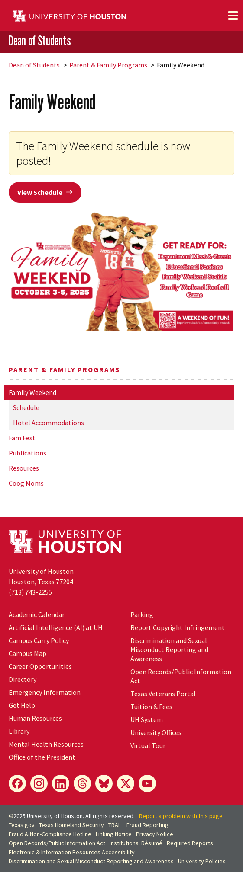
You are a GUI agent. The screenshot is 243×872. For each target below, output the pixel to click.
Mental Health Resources (46, 744)
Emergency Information (45, 692)
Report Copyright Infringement (177, 627)
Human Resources (35, 718)
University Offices (155, 732)
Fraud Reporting (147, 825)
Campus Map (27, 653)
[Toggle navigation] (233, 15)
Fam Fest (22, 437)
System (146, 719)
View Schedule (45, 192)
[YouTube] (147, 783)
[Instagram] (39, 783)
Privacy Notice (154, 834)
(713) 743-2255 (30, 592)
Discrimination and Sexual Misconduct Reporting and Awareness (169, 649)
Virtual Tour (147, 745)
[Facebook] (17, 783)
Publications (27, 453)
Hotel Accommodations (48, 422)
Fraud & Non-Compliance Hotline (50, 834)
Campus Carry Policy (39, 640)
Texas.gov (22, 825)
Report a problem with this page (181, 816)
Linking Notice (114, 834)
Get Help (22, 705)
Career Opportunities (40, 666)
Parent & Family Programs (108, 64)
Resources (24, 468)
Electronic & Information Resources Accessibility (72, 852)
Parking (141, 614)
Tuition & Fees (151, 706)
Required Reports (190, 843)
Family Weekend (32, 392)
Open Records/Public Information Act (57, 843)
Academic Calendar (37, 614)
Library (19, 731)
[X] (125, 783)
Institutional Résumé (136, 843)
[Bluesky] (104, 783)
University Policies (202, 861)
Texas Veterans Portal (163, 693)
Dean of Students (40, 41)
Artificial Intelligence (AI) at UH (56, 627)
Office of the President (42, 757)
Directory (22, 679)
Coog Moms (26, 483)
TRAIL (115, 825)
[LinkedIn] (60, 783)
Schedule (26, 407)
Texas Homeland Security (71, 825)
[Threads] (82, 783)
